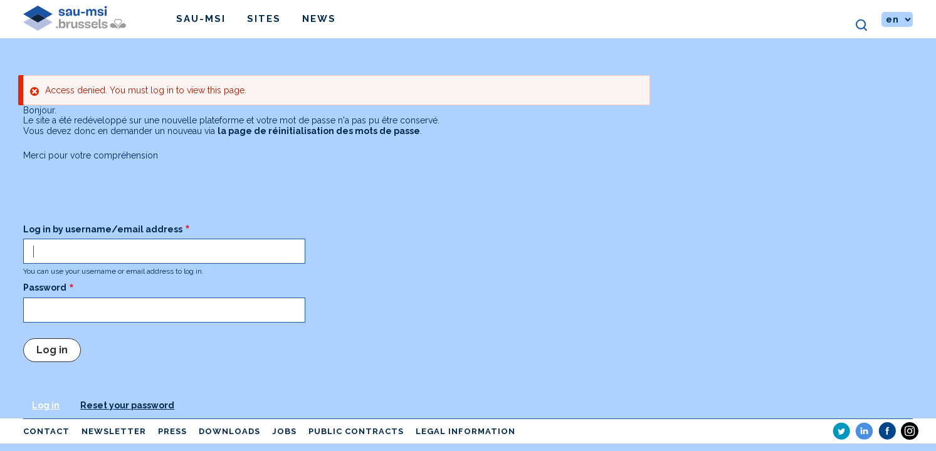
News (319, 18)
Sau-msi (201, 18)
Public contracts (356, 431)
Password (44, 288)
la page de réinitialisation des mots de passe (319, 131)
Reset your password (127, 405)
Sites (264, 18)
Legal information (465, 431)
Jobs (284, 431)
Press (172, 431)
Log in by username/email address (102, 229)
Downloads (229, 431)
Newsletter (114, 431)
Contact (46, 431)
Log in (46, 405)
